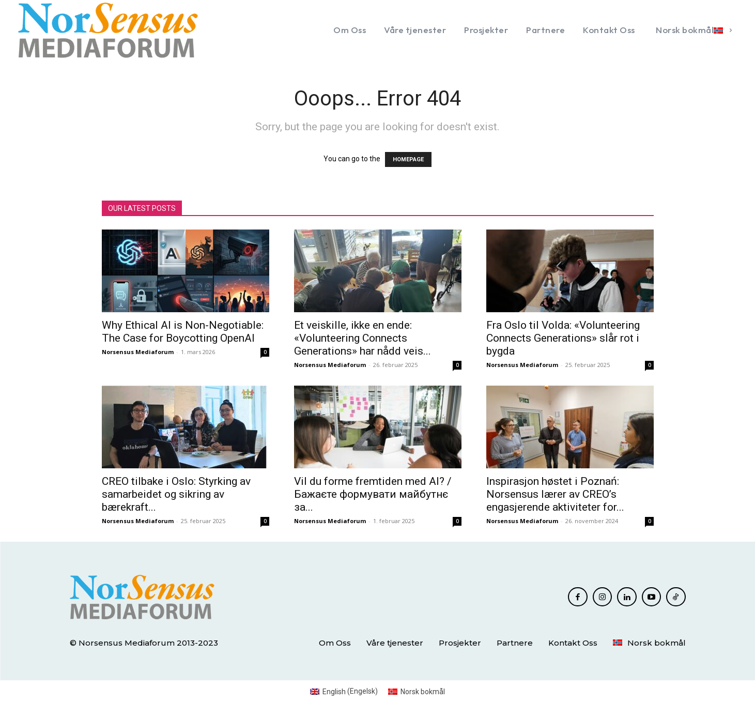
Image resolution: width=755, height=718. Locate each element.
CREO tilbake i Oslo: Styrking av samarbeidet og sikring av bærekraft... (176, 494)
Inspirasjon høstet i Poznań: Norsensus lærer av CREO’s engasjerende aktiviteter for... (555, 494)
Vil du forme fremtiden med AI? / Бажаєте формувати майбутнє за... (373, 494)
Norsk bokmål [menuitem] (422, 692)
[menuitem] (692, 30)
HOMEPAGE (408, 159)
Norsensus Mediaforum (138, 352)
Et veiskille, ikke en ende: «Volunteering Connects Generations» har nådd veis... (362, 338)
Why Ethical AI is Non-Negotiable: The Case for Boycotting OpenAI (183, 331)
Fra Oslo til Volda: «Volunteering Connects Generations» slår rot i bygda (563, 338)
